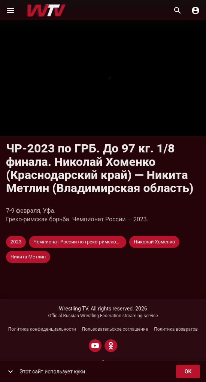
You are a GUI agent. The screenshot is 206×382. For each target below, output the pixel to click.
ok (188, 372)
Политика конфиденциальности (42, 329)
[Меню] (10, 10)
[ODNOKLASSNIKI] (110, 345)
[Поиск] (178, 10)
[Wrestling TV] (46, 10)
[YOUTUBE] (95, 345)
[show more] (10, 372)
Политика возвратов (176, 329)
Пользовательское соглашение (115, 329)
